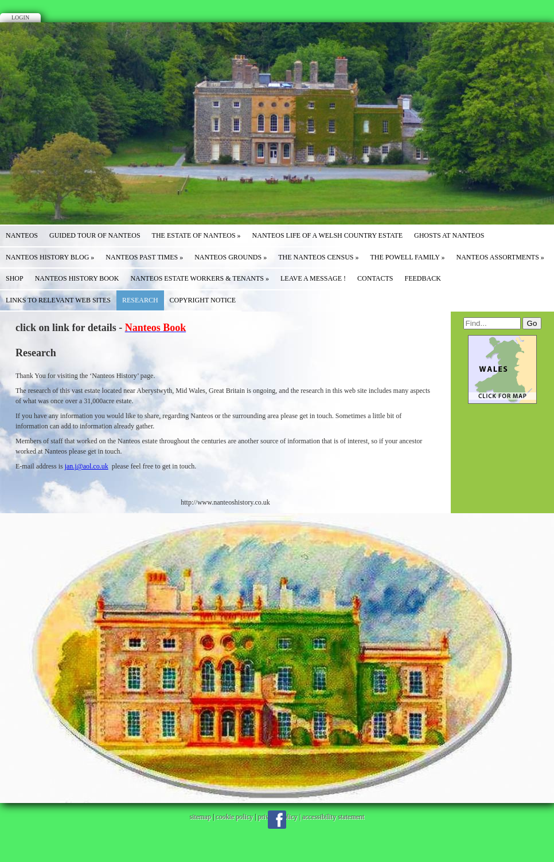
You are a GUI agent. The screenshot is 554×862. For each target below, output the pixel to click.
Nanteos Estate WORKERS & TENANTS (199, 278)
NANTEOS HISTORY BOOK (77, 278)
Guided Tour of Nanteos (95, 235)
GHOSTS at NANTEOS (449, 235)
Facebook (277, 819)
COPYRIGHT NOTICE (203, 300)
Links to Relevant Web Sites (58, 300)
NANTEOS (22, 235)
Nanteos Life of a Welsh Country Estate (327, 235)
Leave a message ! (313, 278)
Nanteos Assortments (500, 257)
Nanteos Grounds (230, 257)
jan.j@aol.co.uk (86, 466)
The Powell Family (407, 257)
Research (140, 300)
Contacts (375, 278)
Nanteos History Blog (50, 257)
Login (20, 17)
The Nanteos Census (318, 257)
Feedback (423, 278)
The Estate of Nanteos (196, 235)
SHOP (15, 278)
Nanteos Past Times (144, 257)
